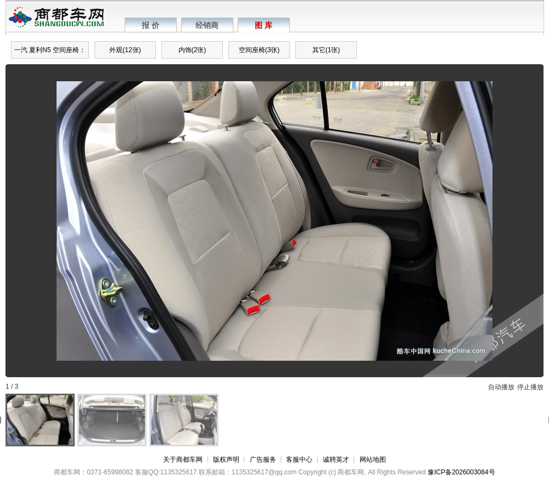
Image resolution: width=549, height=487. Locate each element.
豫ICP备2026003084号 (461, 472)
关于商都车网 (183, 459)
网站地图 (373, 459)
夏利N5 (40, 50)
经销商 (207, 25)
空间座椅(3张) (259, 50)
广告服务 (263, 459)
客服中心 (299, 459)
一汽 (20, 50)
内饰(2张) (192, 50)
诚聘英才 (336, 459)
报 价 (150, 25)
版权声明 (226, 459)
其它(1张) (326, 50)
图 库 (263, 25)
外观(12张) (125, 50)
